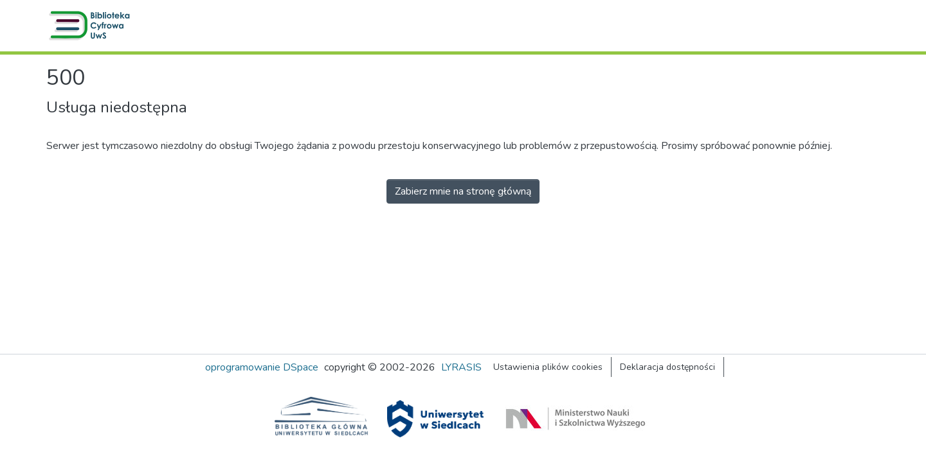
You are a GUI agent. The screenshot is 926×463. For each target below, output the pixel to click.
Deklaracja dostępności (667, 367)
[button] (92, 25)
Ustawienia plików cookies (548, 367)
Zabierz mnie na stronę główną (463, 191)
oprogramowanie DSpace (261, 367)
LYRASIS (461, 367)
